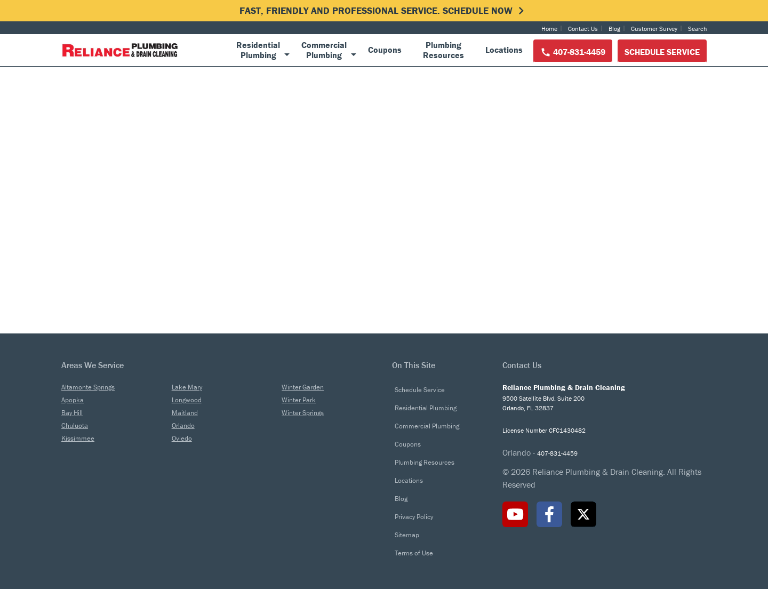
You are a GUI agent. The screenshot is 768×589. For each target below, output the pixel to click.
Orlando (183, 425)
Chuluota (74, 425)
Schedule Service (662, 51)
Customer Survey (654, 29)
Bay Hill (72, 412)
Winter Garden (303, 387)
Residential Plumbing (426, 407)
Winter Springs (303, 412)
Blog (614, 29)
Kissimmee (77, 438)
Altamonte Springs (88, 387)
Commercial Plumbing (427, 426)
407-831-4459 (572, 52)
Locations (409, 480)
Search (697, 29)
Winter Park (299, 399)
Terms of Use (414, 553)
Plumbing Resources (424, 462)
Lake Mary (187, 387)
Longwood (187, 399)
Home (549, 29)
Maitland (185, 412)
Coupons (408, 444)
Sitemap (407, 534)
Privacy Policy (414, 516)
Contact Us (583, 29)
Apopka (72, 399)
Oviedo (182, 438)
